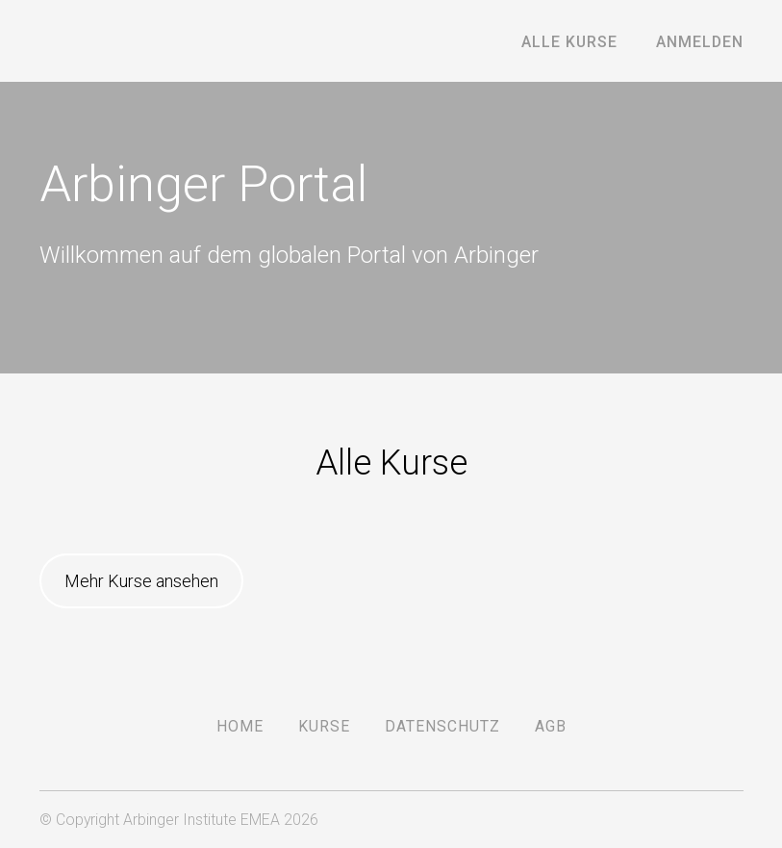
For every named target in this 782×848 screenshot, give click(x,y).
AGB (551, 726)
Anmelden (700, 42)
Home (240, 726)
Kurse (324, 726)
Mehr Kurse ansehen (141, 581)
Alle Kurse (569, 42)
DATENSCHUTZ (442, 726)
